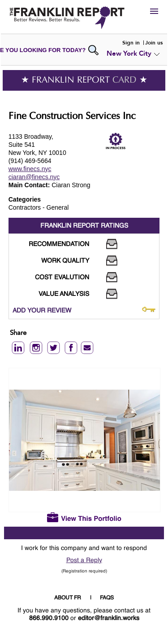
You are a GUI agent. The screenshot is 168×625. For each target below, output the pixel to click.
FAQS (107, 598)
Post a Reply (84, 560)
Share (18, 333)
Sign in (131, 42)
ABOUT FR (67, 598)
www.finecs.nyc (30, 168)
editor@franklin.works (108, 618)
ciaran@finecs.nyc (34, 176)
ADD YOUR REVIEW (42, 311)
